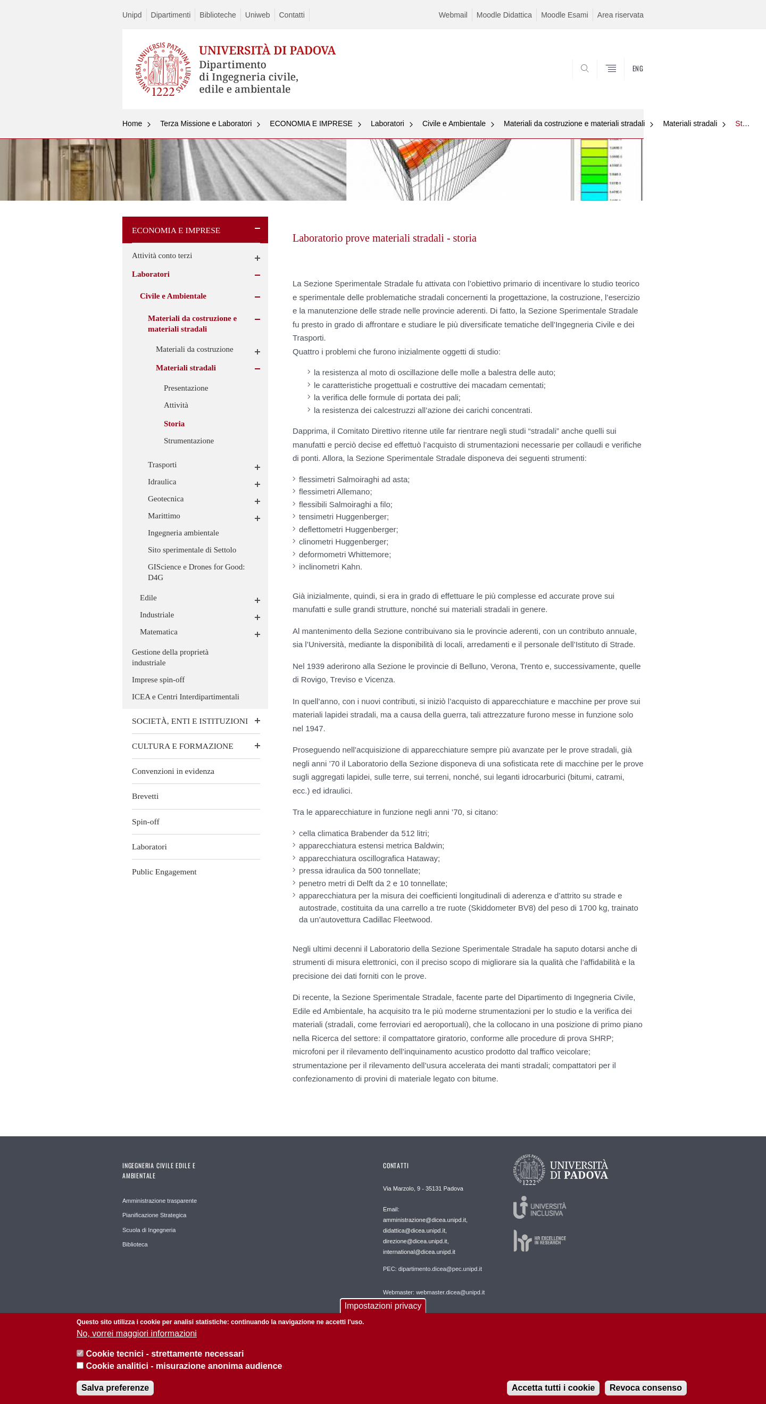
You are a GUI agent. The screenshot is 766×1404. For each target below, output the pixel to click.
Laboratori (387, 123)
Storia (745, 123)
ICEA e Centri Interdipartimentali (185, 696)
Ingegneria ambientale (183, 532)
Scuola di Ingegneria (149, 1230)
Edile (148, 597)
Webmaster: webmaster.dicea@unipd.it (434, 1292)
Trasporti (162, 464)
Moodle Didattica (504, 15)
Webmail (453, 15)
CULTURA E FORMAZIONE (183, 745)
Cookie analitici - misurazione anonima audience (184, 1368)
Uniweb (257, 15)
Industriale (157, 614)
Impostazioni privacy (383, 1309)
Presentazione (186, 388)
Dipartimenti (171, 15)
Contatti (292, 15)
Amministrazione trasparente (159, 1200)
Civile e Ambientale (454, 123)
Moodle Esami (564, 15)
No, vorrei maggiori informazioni (137, 1336)
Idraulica (162, 481)
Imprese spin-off (158, 679)
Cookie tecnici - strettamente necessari (165, 1356)
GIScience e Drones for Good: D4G (196, 572)
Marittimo (164, 515)
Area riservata (620, 15)
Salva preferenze (115, 1390)
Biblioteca (135, 1244)
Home (132, 123)
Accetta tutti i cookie (553, 1390)
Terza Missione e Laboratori (206, 123)
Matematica (159, 631)
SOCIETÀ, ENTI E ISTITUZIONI (190, 720)
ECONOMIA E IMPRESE (311, 123)
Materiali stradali (690, 123)
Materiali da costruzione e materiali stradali (574, 123)
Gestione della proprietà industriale (170, 657)
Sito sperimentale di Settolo (192, 550)
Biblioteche (217, 15)
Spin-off (146, 821)
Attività (176, 405)
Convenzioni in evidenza (173, 770)
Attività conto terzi (162, 255)
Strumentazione (189, 440)
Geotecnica (166, 498)
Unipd (132, 15)
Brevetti (145, 795)
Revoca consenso (646, 1390)
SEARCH (625, 83)
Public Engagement (164, 871)
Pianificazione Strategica (154, 1215)
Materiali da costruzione (195, 349)
